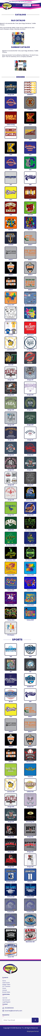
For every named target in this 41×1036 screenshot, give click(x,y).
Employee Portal (33, 1031)
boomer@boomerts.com (13, 1011)
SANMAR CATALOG (20, 47)
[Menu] (16, 5)
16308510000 (9, 1008)
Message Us (36, 5)
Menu (19, 5)
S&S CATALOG (18, 20)
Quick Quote (26, 5)
